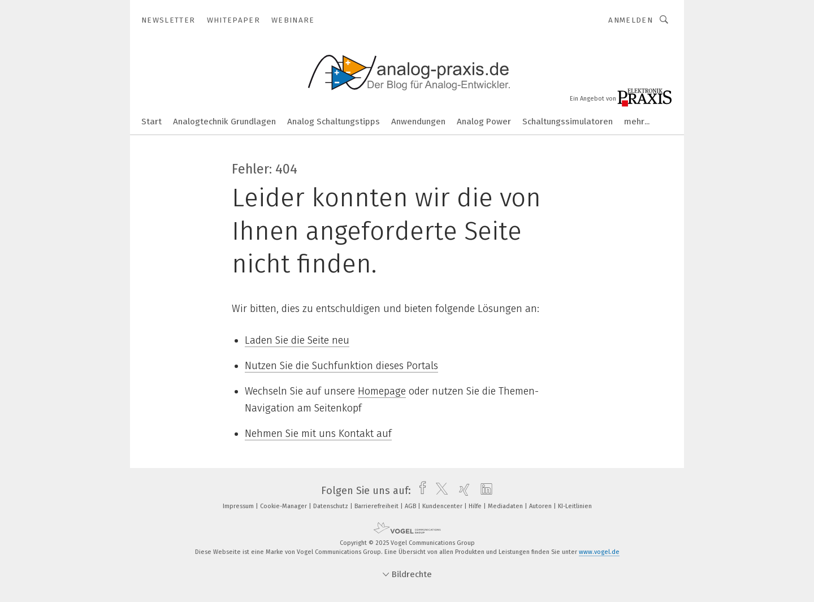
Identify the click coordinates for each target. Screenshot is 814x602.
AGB (411, 506)
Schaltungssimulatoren (567, 121)
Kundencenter (443, 506)
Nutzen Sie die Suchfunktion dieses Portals (341, 366)
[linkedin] (483, 490)
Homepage (382, 391)
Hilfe (476, 506)
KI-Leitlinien (575, 506)
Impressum (239, 506)
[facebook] (420, 490)
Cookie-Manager (284, 506)
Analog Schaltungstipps (333, 121)
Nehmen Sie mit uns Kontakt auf (318, 433)
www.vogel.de (599, 552)
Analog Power (484, 121)
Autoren (541, 506)
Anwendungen (418, 121)
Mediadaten (506, 506)
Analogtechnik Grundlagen (224, 121)
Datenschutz (331, 506)
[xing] (461, 490)
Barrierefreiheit (377, 506)
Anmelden (630, 20)
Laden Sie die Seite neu (297, 340)
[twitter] (438, 490)
